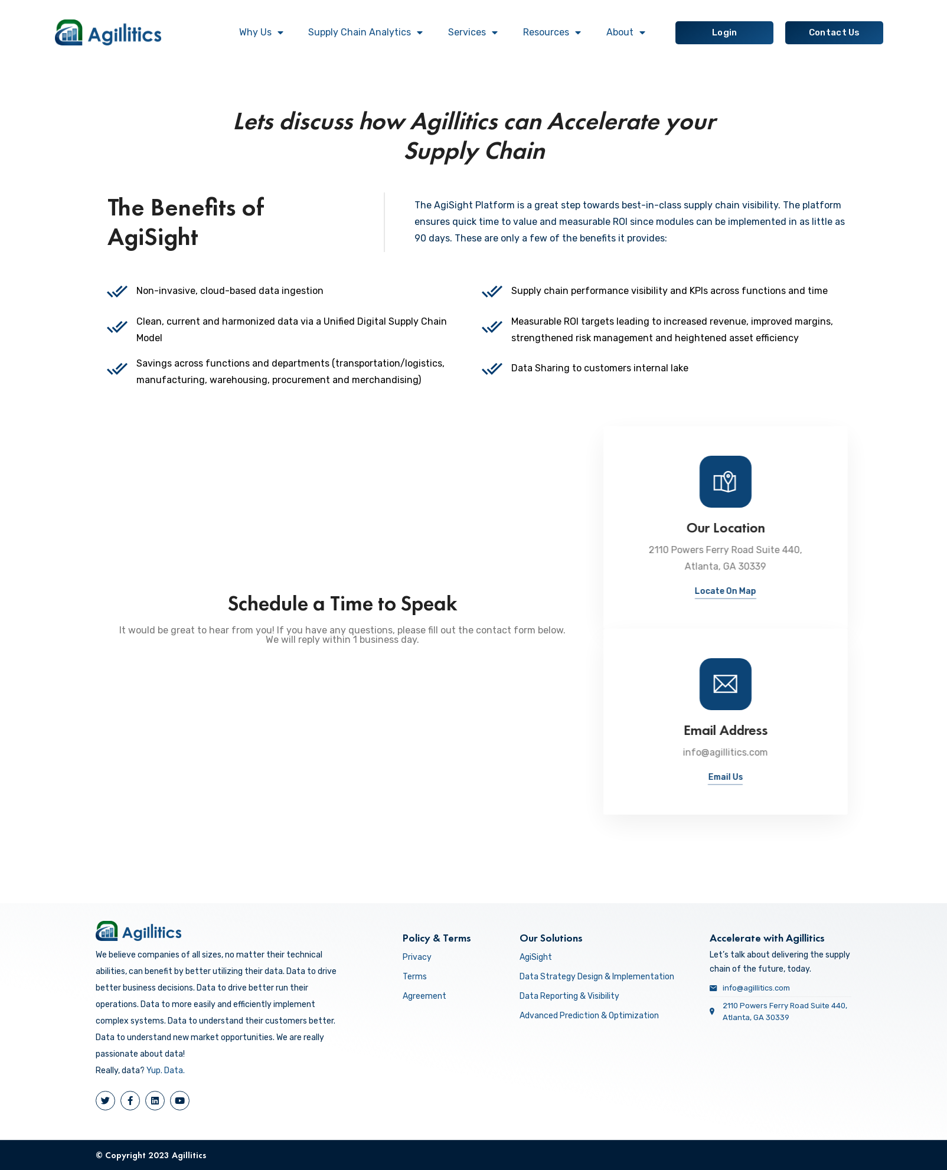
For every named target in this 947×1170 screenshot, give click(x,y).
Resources (552, 32)
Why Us (261, 32)
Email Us (864, 777)
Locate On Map (864, 591)
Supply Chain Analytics (365, 32)
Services (473, 32)
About (625, 32)
